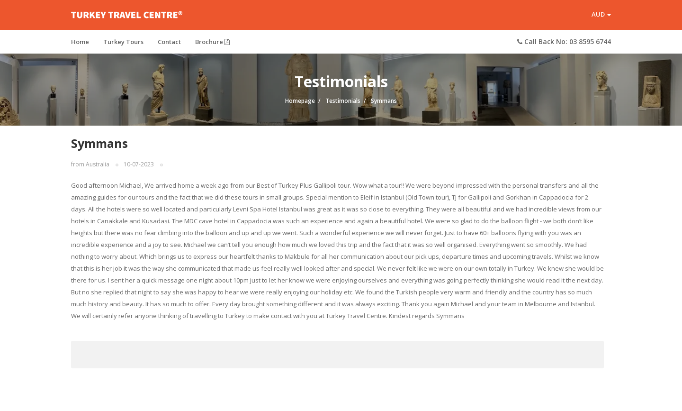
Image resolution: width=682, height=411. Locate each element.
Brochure (212, 45)
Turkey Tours (123, 45)
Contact (169, 45)
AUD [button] (601, 16)
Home (80, 45)
